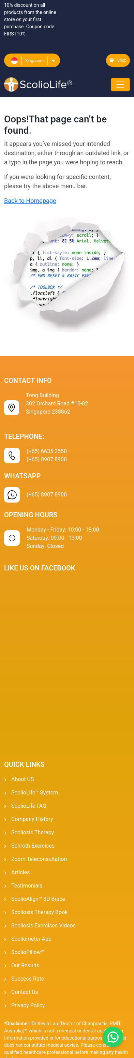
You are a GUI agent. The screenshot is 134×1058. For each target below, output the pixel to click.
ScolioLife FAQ (28, 806)
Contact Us (24, 992)
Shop (117, 60)
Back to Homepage (30, 200)
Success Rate (27, 978)
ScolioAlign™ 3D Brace (38, 899)
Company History (32, 819)
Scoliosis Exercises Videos (43, 925)
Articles (20, 872)
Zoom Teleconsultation (39, 859)
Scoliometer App (31, 939)
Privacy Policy (28, 1005)
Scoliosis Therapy (32, 832)
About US (22, 779)
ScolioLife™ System (34, 792)
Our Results (25, 965)
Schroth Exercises (33, 846)
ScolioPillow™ (27, 952)
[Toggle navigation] (120, 84)
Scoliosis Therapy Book (39, 912)
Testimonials (26, 885)
